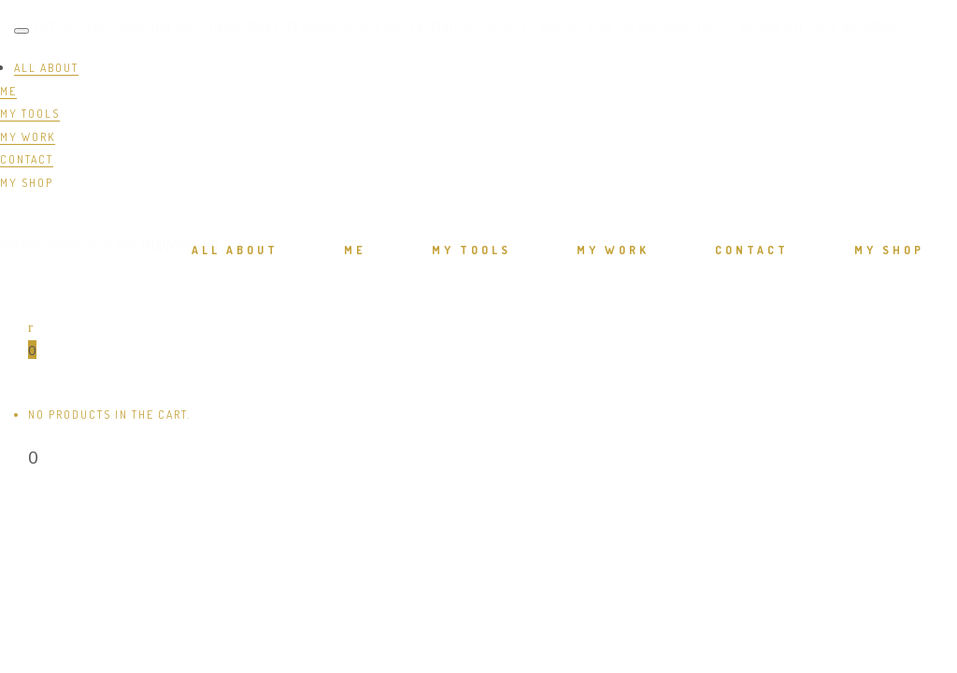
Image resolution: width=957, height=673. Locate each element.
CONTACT (26, 159)
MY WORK (27, 137)
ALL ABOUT (46, 68)
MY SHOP (26, 183)
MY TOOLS (30, 114)
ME (8, 91)
